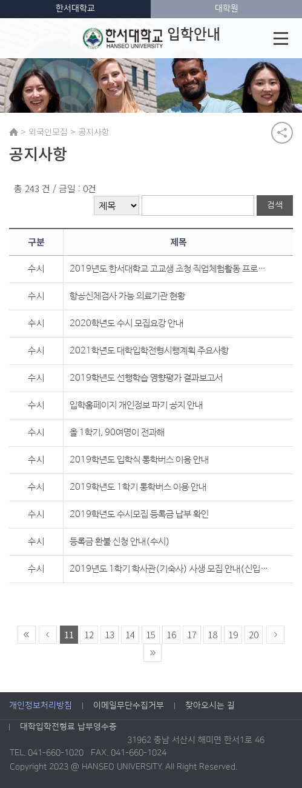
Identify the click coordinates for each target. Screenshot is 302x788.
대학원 (226, 8)
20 (253, 634)
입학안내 (151, 38)
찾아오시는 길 (210, 705)
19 (233, 634)
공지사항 (94, 131)
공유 (282, 133)
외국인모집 (48, 131)
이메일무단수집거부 (128, 705)
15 (151, 634)
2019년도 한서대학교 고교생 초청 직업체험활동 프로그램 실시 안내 (170, 269)
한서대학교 (75, 8)
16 (171, 634)
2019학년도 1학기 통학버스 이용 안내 (138, 487)
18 (212, 634)
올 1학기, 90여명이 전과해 (117, 432)
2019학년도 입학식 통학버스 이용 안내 (139, 460)
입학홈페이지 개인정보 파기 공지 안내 (136, 405)
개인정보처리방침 (40, 705)
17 (192, 634)
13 (109, 634)
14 (130, 634)
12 (89, 634)
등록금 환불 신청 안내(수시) (120, 541)
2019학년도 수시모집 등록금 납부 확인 (139, 514)
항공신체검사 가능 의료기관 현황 (127, 296)
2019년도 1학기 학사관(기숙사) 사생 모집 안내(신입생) (170, 569)
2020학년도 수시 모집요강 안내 (126, 323)
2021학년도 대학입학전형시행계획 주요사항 (149, 351)
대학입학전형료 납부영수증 (68, 727)
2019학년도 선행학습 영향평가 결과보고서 (146, 378)
